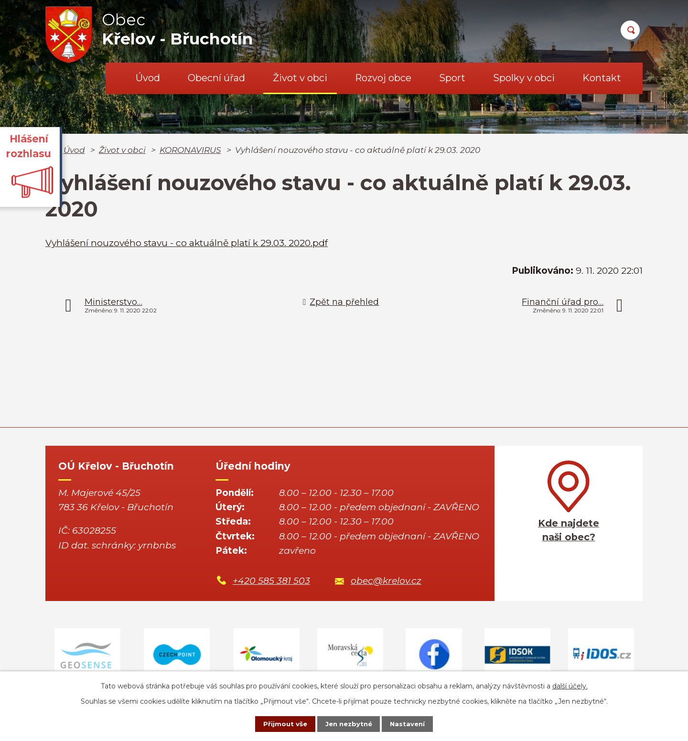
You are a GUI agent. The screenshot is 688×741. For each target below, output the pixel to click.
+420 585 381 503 (271, 580)
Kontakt (601, 78)
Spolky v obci (524, 78)
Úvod (148, 78)
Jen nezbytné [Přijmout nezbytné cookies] (348, 723)
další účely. (570, 684)
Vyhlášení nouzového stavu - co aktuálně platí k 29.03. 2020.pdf (186, 242)
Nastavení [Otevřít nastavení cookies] (414, 723)
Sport (452, 78)
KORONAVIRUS (190, 150)
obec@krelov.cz (386, 580)
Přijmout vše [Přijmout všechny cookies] (279, 723)
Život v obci (300, 78)
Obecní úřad (216, 78)
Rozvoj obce (383, 78)
